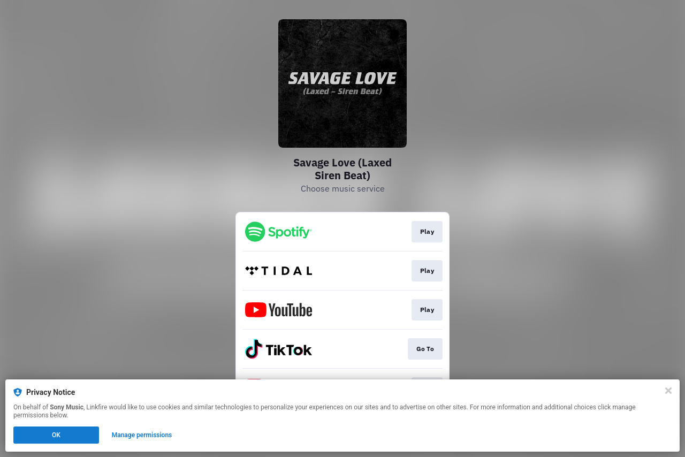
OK (56, 435)
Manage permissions (142, 435)
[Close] (668, 390)
